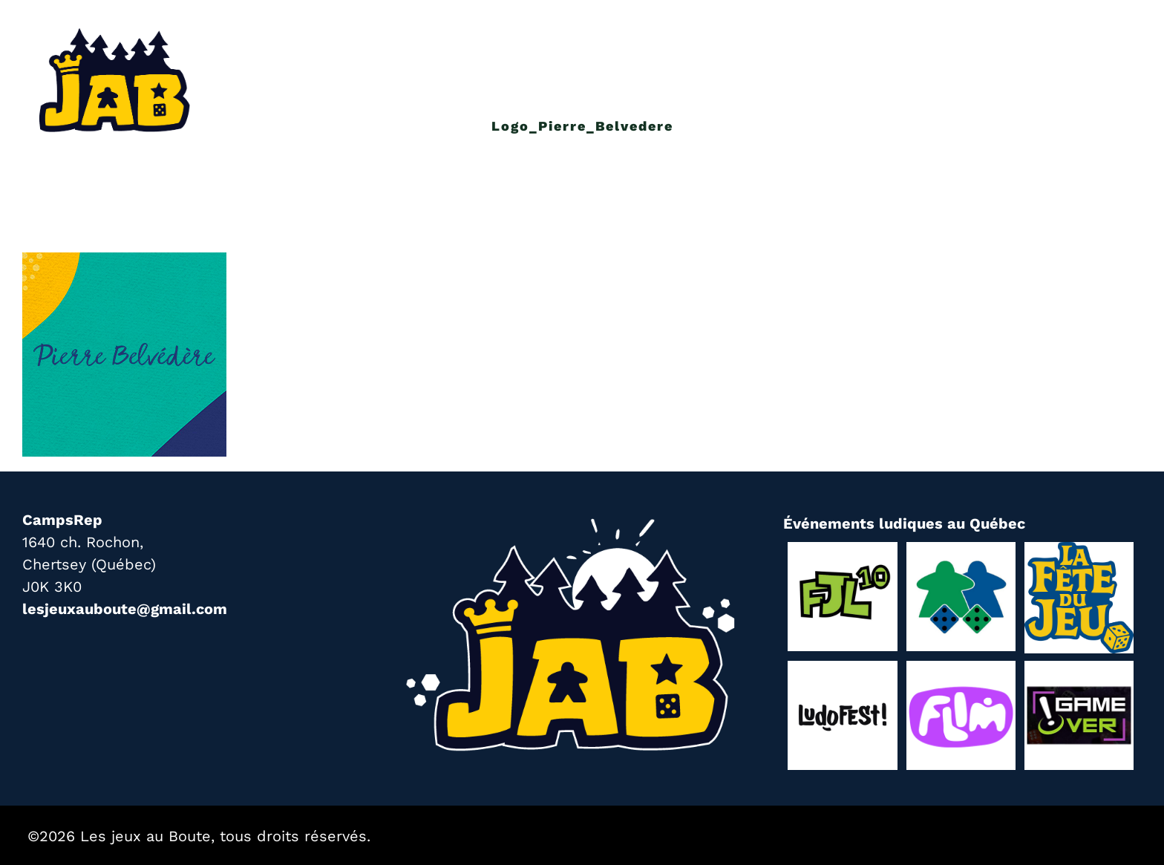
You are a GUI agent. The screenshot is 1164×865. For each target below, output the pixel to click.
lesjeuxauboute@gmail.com (124, 609)
